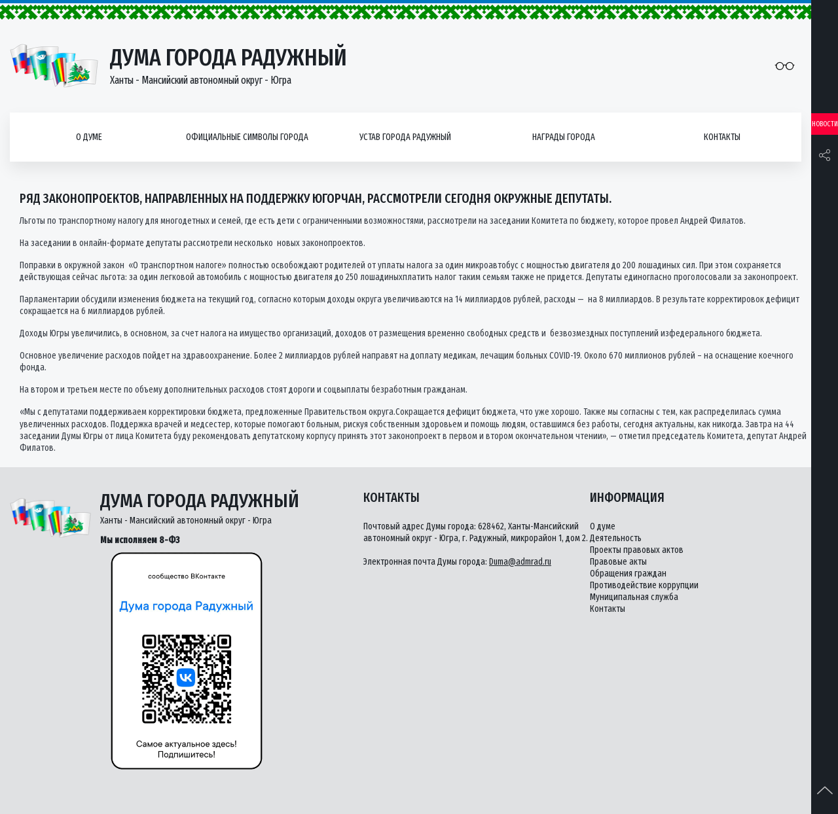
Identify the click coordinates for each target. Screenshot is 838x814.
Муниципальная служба (634, 597)
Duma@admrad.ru (520, 561)
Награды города (563, 137)
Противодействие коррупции (644, 585)
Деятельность (616, 538)
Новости (825, 124)
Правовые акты (618, 561)
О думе (89, 137)
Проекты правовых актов (636, 550)
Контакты (722, 137)
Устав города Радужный (405, 137)
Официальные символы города (247, 137)
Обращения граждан (628, 573)
